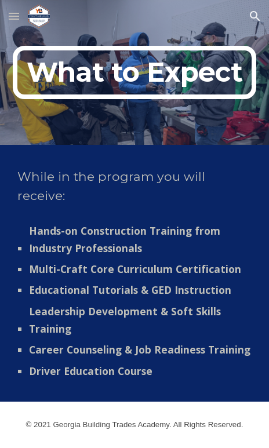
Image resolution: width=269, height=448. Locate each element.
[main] (134, 72)
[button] (14, 16)
